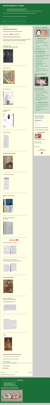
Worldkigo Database (6, 361)
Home (16, 372)
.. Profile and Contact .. (38, 142)
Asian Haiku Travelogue (40, 95)
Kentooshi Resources (10, 29)
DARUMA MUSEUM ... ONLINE (10, 382)
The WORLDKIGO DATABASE (10, 384)
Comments (38, 124)
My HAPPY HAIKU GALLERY (41, 91)
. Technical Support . (37, 141)
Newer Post (3, 372)
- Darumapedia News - (40, 40)
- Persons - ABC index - (40, 53)
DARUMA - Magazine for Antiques (42, 104)
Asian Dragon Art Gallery (40, 68)
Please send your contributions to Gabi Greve (11, 356)
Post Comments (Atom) (10, 374)
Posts (37, 122)
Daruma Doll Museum (40, 59)
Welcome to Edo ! (39, 61)
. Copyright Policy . (37, 146)
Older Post (30, 372)
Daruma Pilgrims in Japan (13, 6)
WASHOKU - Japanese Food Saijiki (10, 385)
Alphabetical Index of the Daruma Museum (11, 358)
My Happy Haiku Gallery (8, 383)
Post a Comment (5, 368)
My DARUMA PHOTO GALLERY (42, 58)
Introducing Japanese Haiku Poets (42, 97)
